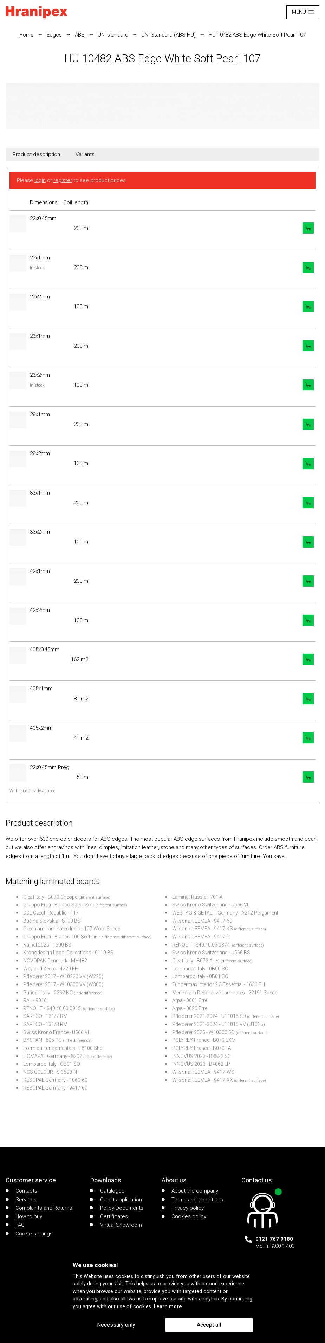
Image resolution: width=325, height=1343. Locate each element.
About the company (190, 1191)
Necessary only (116, 1325)
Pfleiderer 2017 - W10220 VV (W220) (63, 976)
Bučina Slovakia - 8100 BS (51, 921)
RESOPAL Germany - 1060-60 (55, 1080)
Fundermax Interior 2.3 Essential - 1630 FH (218, 984)
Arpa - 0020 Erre (189, 1008)
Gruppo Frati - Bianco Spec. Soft (58, 905)
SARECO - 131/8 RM (45, 1024)
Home (26, 35)
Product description (36, 154)
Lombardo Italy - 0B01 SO (200, 976)
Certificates (109, 1216)
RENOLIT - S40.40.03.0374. (201, 945)
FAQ (15, 1225)
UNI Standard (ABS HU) (168, 35)
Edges (54, 35)
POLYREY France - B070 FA (201, 1048)
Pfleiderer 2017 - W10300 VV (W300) (63, 984)
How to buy (24, 1216)
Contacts (21, 1191)
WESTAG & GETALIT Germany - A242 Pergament (225, 913)
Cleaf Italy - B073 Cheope (50, 897)
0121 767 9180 (274, 1239)
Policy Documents (116, 1208)
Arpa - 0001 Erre (189, 1000)
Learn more (168, 1307)
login (40, 180)
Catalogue (107, 1191)
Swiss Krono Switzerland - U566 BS (211, 952)
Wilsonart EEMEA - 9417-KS (202, 928)
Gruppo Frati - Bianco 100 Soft (56, 937)
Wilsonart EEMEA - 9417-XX (202, 1080)
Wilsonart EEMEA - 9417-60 (202, 921)
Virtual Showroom (116, 1225)
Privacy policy (183, 1208)
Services (21, 1199)
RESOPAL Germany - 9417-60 (55, 1088)
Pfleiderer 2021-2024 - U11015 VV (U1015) (218, 1024)
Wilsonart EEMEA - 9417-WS (203, 1072)
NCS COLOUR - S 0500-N (50, 1072)
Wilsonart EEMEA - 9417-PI (201, 937)
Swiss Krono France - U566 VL (56, 1032)
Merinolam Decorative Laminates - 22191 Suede (224, 992)
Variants (85, 154)
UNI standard (113, 35)
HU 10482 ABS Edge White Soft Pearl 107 (257, 35)
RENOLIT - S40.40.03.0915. (52, 1008)
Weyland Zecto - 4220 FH (50, 968)
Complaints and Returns (39, 1208)
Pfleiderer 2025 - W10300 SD (203, 1032)
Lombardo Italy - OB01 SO (51, 1064)
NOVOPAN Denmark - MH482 (55, 960)
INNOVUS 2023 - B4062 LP (201, 1064)
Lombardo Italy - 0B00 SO (200, 968)
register (62, 180)
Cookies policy (184, 1216)
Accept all (209, 1325)
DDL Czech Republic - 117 (51, 913)
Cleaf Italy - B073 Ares (196, 960)
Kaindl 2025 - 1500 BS (47, 945)
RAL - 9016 (35, 1000)
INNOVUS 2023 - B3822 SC (201, 1056)
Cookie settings (29, 1234)
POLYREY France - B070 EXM (204, 1040)
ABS (80, 35)
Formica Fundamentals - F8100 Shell (63, 1048)
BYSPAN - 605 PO (42, 1040)
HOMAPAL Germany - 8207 (52, 1056)
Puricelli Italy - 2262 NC (48, 992)
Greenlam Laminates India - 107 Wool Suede (71, 928)
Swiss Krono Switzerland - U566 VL (210, 905)
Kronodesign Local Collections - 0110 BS (68, 952)
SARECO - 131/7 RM (45, 1016)
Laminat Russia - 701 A (197, 897)
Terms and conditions (192, 1199)
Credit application (116, 1199)
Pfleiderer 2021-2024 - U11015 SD (209, 1016)
